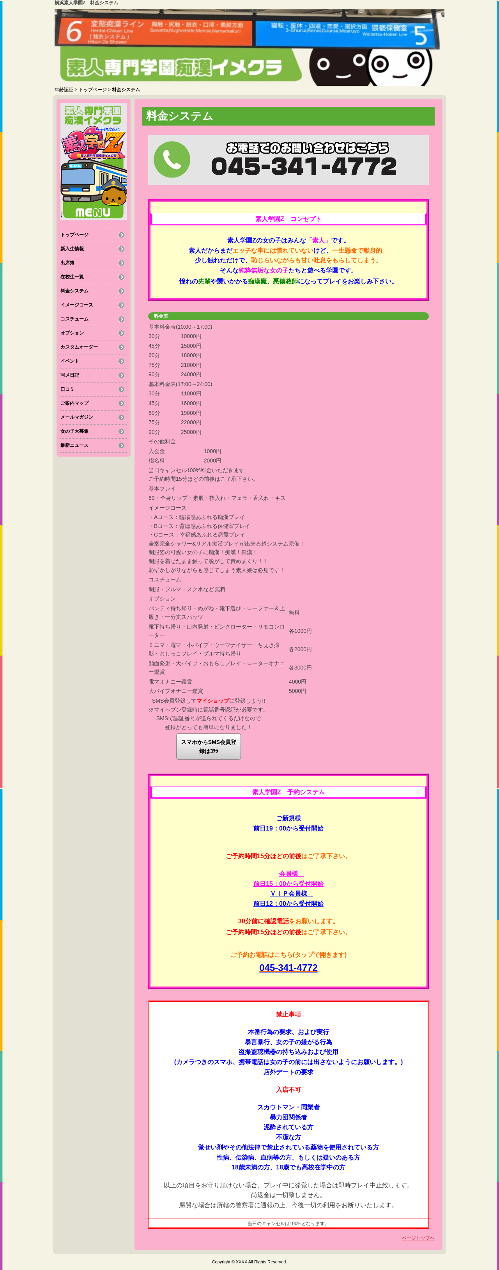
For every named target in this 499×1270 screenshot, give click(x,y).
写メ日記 (69, 375)
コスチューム (74, 319)
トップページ (93, 89)
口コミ (67, 389)
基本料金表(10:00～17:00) (180, 327)
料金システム (74, 291)
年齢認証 (64, 89)
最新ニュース (74, 445)
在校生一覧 (72, 277)
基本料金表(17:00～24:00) (180, 384)
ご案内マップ (74, 403)
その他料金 (162, 441)
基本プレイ (162, 488)
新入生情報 (72, 249)
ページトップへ (418, 1238)
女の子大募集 (74, 431)
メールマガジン (76, 417)
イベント (69, 361)
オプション (72, 333)
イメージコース (76, 305)
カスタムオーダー (79, 347)
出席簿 (67, 263)
